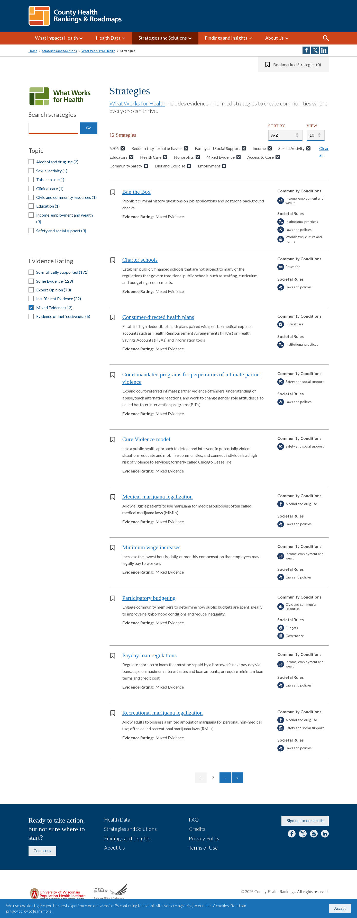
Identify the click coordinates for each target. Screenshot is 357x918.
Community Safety (125, 165)
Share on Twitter (315, 50)
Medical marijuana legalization (157, 496)
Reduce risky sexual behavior (156, 148)
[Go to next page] (225, 777)
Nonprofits (184, 157)
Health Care (150, 157)
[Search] (53, 128)
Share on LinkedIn (324, 50)
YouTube (314, 833)
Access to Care (260, 157)
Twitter (303, 833)
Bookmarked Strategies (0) (297, 64)
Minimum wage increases (151, 547)
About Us (274, 38)
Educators (118, 157)
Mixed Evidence (220, 157)
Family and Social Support (217, 148)
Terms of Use (203, 847)
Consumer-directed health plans (158, 317)
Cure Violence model (146, 439)
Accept (340, 908)
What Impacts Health (56, 38)
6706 (114, 148)
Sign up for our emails (305, 820)
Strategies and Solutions (163, 38)
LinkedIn (325, 833)
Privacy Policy (204, 838)
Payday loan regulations (149, 655)
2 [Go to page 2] (215, 777)
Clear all (324, 151)
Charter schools (140, 259)
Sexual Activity (291, 148)
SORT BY (276, 126)
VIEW (312, 126)
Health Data (108, 38)
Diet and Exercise (170, 165)
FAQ (194, 819)
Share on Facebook (306, 50)
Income (259, 148)
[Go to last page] (237, 777)
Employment (209, 165)
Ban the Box (136, 192)
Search (326, 38)
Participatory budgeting (149, 598)
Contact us (42, 851)
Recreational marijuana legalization (162, 712)
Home (33, 51)
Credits (197, 829)
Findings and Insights (226, 38)
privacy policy (17, 911)
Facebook (292, 833)
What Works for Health (98, 51)
